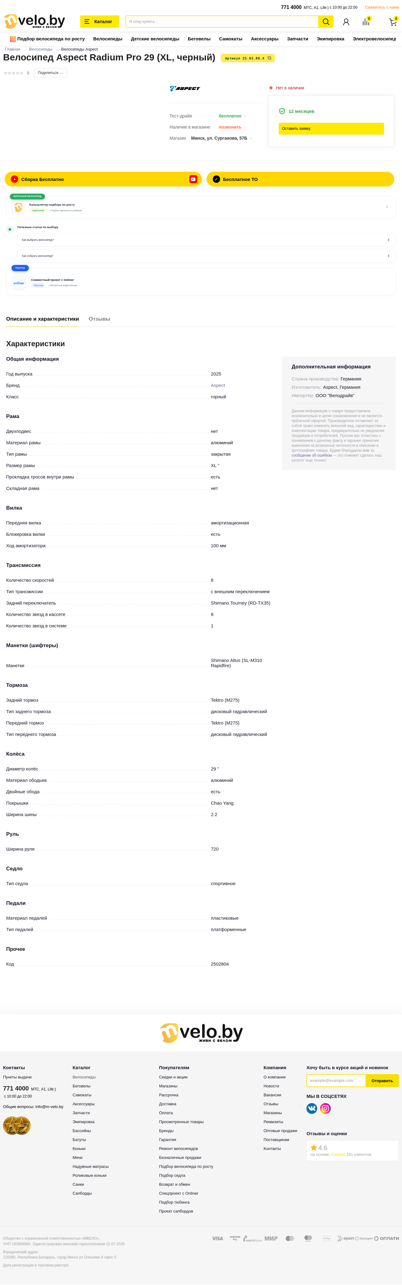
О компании (275, 1077)
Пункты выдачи (17, 1077)
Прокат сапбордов (176, 1211)
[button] (201, 282)
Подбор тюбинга (174, 1203)
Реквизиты (273, 1122)
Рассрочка (168, 1095)
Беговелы (199, 39)
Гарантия (167, 1140)
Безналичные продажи (180, 1158)
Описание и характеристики (42, 319)
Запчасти (297, 39)
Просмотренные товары (181, 1122)
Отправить (382, 1081)
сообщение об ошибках (312, 456)
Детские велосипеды (155, 39)
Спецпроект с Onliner (178, 1194)
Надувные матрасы (90, 1167)
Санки (78, 1185)
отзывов (337, 1155)
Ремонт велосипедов (178, 1149)
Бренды (166, 1131)
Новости (271, 1086)
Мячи (77, 1158)
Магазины (168, 1086)
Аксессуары (265, 39)
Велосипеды (107, 39)
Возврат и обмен (174, 1185)
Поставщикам (276, 1140)
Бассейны (81, 1131)
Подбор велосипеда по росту (47, 40)
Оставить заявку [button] (296, 129)
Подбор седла (172, 1176)
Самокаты (230, 39)
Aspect (218, 385)
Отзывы (99, 319)
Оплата (166, 1113)
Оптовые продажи (280, 1131)
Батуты (79, 1140)
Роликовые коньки (89, 1176)
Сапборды (82, 1194)
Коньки (78, 1149)
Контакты (272, 1149)
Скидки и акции (173, 1077)
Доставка (167, 1104)
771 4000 (291, 7)
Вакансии (272, 1095)
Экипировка (330, 39)
